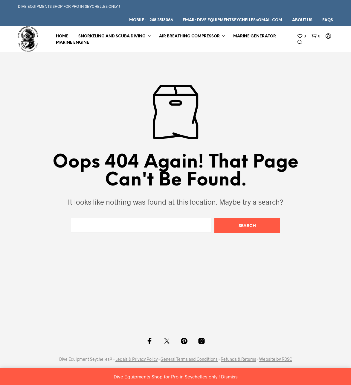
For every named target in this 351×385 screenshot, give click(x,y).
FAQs (327, 20)
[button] (301, 36)
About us (302, 20)
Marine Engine (72, 43)
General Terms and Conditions (189, 359)
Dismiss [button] (229, 376)
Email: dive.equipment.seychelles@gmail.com (232, 20)
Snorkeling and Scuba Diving (112, 36)
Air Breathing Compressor (189, 36)
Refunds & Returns (238, 359)
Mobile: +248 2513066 (151, 20)
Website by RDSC (275, 359)
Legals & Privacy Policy (136, 359)
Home (62, 36)
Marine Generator (254, 36)
